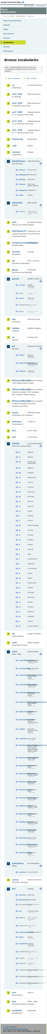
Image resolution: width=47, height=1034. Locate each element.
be (20, 468)
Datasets (6, 25)
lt (19, 564)
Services (6, 47)
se (20, 607)
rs (19, 602)
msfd (14, 643)
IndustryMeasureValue (23, 720)
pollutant (22, 371)
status (21, 195)
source (21, 298)
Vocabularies (8, 42)
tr (19, 621)
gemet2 (15, 279)
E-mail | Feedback (10, 1027)
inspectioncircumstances (23, 363)
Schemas (6, 38)
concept (22, 285)
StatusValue (23, 838)
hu (20, 540)
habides (15, 328)
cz (20, 487)
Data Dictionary (20, 16)
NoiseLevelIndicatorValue (23, 774)
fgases (15, 270)
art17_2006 (17, 112)
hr (19, 535)
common (16, 152)
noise (14, 652)
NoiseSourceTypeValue (23, 782)
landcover (16, 421)
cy (20, 482)
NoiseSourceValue (23, 790)
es (20, 511)
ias (13, 337)
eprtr (14, 222)
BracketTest (23, 900)
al (19, 452)
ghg (14, 319)
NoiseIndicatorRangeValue (23, 758)
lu (19, 568)
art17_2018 (17, 130)
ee (20, 501)
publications (18, 863)
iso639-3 (22, 729)
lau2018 (15, 443)
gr (19, 530)
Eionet (12, 16)
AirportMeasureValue (23, 660)
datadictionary (19, 161)
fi (19, 516)
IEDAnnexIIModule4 (19, 401)
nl (19, 583)
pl (19, 588)
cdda (14, 146)
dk (20, 497)
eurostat (16, 252)
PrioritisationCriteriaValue (23, 798)
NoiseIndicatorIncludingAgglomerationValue (23, 745)
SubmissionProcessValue (23, 844)
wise (14, 1001)
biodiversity (17, 139)
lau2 (14, 437)
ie (19, 545)
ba (20, 462)
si (19, 612)
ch (20, 477)
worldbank (17, 1010)
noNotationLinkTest (23, 932)
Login (28, 5)
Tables (5, 29)
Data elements (8, 34)
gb (20, 525)
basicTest (22, 895)
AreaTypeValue (23, 668)
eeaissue (22, 184)
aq (13, 85)
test (13, 889)
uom (14, 992)
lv (19, 573)
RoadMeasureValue (23, 822)
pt (19, 592)
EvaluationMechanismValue (23, 693)
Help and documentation (12, 21)
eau (20, 911)
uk (20, 626)
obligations (23, 190)
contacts (22, 170)
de (20, 492)
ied (13, 346)
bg (20, 473)
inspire (15, 412)
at (19, 457)
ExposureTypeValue (23, 712)
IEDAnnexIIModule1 (19, 380)
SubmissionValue (23, 853)
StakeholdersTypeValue (23, 830)
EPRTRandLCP (19, 231)
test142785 (23, 944)
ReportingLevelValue (23, 814)
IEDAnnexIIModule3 (19, 389)
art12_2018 (17, 103)
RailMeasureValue (23, 806)
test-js (21, 937)
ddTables (22, 179)
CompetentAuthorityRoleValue (23, 675)
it (19, 554)
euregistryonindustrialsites (19, 243)
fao (13, 261)
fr (19, 521)
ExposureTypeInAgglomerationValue (23, 702)
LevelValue (23, 739)
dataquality (17, 203)
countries (22, 872)
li (19, 559)
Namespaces (8, 51)
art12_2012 (17, 94)
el (19, 506)
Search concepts (31, 78)
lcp (13, 634)
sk (20, 616)
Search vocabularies (14, 78)
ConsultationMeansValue (23, 685)
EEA (13, 2)
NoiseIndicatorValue (23, 766)
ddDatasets (23, 175)
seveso (15, 880)
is (19, 549)
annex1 (21, 355)
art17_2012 (17, 121)
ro (19, 597)
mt (20, 578)
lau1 (14, 431)
